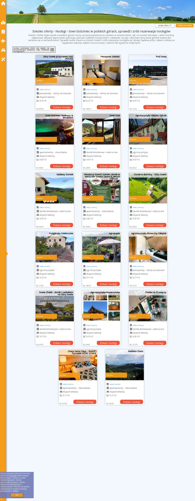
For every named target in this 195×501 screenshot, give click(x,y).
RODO (16, 491)
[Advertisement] (101, 430)
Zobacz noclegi (61, 107)
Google (13, 475)
